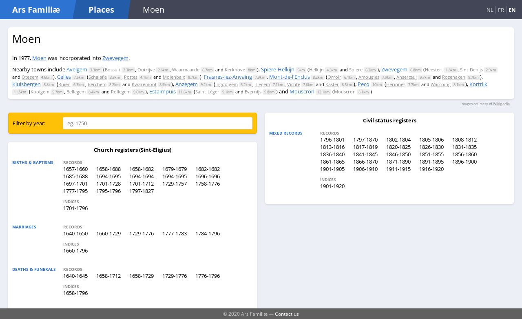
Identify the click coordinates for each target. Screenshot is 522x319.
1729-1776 (141, 233)
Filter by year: (29, 123)
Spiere (356, 69)
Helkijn (316, 69)
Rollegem (120, 92)
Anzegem (186, 84)
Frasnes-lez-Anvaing (228, 76)
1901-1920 (332, 186)
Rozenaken (453, 77)
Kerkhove (235, 69)
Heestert (434, 69)
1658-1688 (108, 169)
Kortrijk (478, 84)
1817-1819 (365, 147)
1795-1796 (108, 191)
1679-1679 (174, 169)
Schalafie (97, 77)
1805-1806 (431, 139)
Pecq (363, 84)
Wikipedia (501, 103)
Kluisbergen (26, 84)
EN (512, 9)
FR (501, 9)
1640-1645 (75, 275)
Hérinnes (395, 84)
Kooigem (40, 92)
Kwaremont (144, 84)
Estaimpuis (162, 91)
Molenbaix (174, 77)
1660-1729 (108, 233)
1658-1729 (141, 275)
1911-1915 (398, 169)
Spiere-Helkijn (277, 69)
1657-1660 (75, 169)
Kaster (332, 84)
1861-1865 (332, 161)
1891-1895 (431, 161)
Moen (39, 58)
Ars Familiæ (36, 9)
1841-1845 (365, 154)
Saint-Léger (207, 92)
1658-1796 (75, 293)
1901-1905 (332, 169)
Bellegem (76, 92)
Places (101, 9)
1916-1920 (431, 169)
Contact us (287, 313)
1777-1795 (75, 191)
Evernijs (253, 92)
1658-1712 (108, 275)
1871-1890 (398, 161)
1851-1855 (431, 154)
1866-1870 (365, 161)
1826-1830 (431, 147)
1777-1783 (174, 233)
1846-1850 (398, 154)
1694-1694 (141, 176)
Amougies (368, 77)
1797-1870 (365, 139)
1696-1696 (207, 176)
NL (490, 9)
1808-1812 (464, 139)
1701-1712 (141, 183)
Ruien (64, 84)
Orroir (334, 77)
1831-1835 (464, 147)
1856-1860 (464, 154)
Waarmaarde (185, 69)
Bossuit (112, 69)
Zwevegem (115, 58)
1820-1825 (398, 147)
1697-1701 (75, 183)
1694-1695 (108, 176)
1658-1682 (141, 169)
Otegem (30, 77)
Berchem (97, 84)
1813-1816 (332, 147)
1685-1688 (75, 176)
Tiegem (262, 84)
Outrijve (146, 69)
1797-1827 (141, 191)
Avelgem (76, 69)
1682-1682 (207, 169)
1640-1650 (75, 233)
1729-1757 (174, 183)
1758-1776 (207, 183)
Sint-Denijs (471, 69)
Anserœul (406, 77)
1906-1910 (365, 169)
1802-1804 (398, 139)
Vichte (293, 84)
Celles (64, 76)
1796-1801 (332, 139)
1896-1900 (464, 161)
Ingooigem (226, 84)
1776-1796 (207, 275)
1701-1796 (75, 208)
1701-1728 (108, 183)
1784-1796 (207, 233)
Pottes (130, 77)
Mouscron (302, 91)
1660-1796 (75, 250)
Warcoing (441, 84)
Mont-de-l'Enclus (289, 76)
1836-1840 (332, 154)
